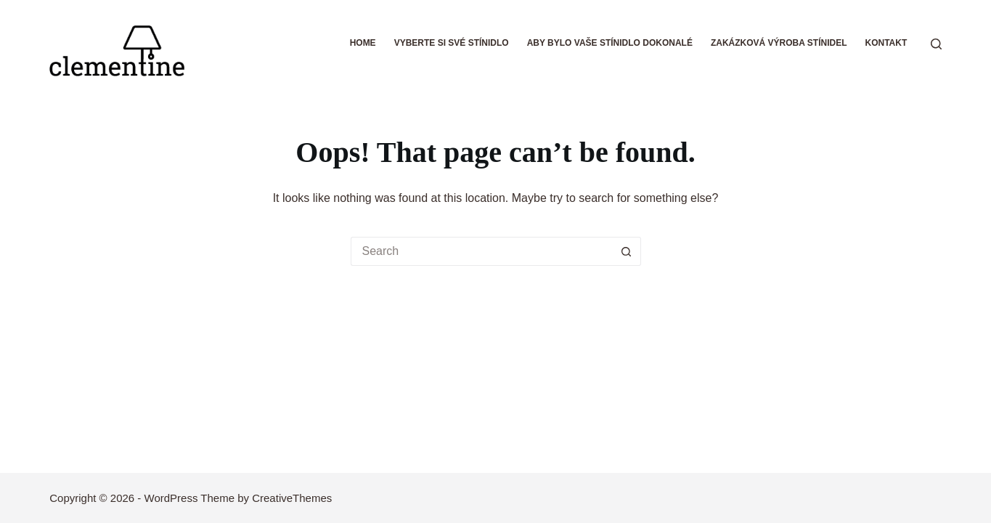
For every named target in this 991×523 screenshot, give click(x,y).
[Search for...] (481, 251)
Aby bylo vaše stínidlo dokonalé (610, 43)
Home (363, 43)
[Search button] (626, 251)
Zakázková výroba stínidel (779, 43)
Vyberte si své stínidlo (451, 43)
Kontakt (886, 43)
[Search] (936, 43)
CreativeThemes (292, 498)
